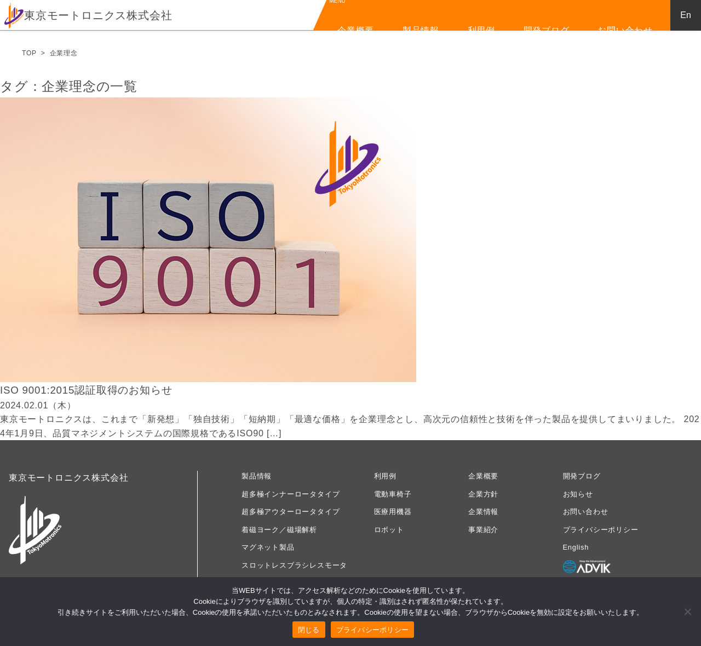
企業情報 (483, 511)
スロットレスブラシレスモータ (294, 565)
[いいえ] (687, 611)
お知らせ (578, 494)
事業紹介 (483, 530)
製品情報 (421, 30)
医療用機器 (393, 511)
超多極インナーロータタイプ (291, 494)
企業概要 (355, 30)
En (685, 15)
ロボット (389, 530)
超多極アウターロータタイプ (291, 511)
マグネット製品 (268, 547)
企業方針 (483, 494)
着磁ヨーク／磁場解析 (279, 530)
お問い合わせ (625, 30)
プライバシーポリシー (601, 530)
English (576, 547)
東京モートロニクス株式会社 (88, 15)
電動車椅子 (393, 494)
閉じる (309, 630)
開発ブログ (547, 30)
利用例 (481, 30)
